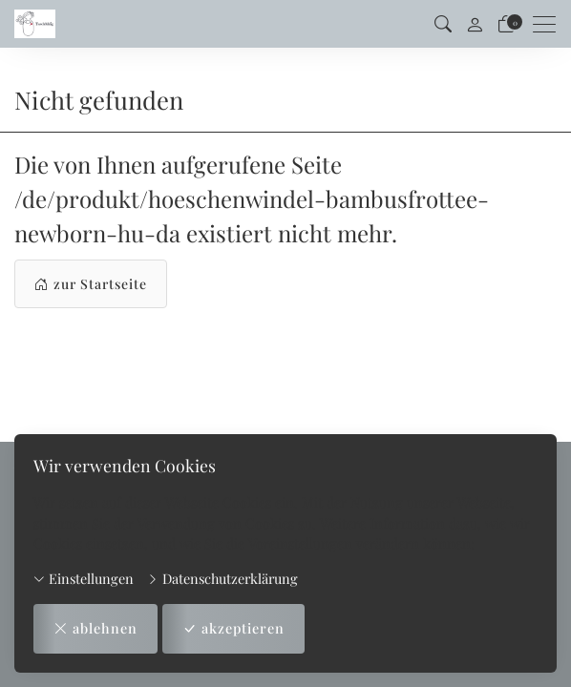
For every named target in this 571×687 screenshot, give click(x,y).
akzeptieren (233, 628)
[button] (443, 23)
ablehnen (95, 628)
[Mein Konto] (474, 24)
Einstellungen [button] (83, 578)
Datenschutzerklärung (222, 578)
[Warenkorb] (506, 23)
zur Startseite (90, 284)
